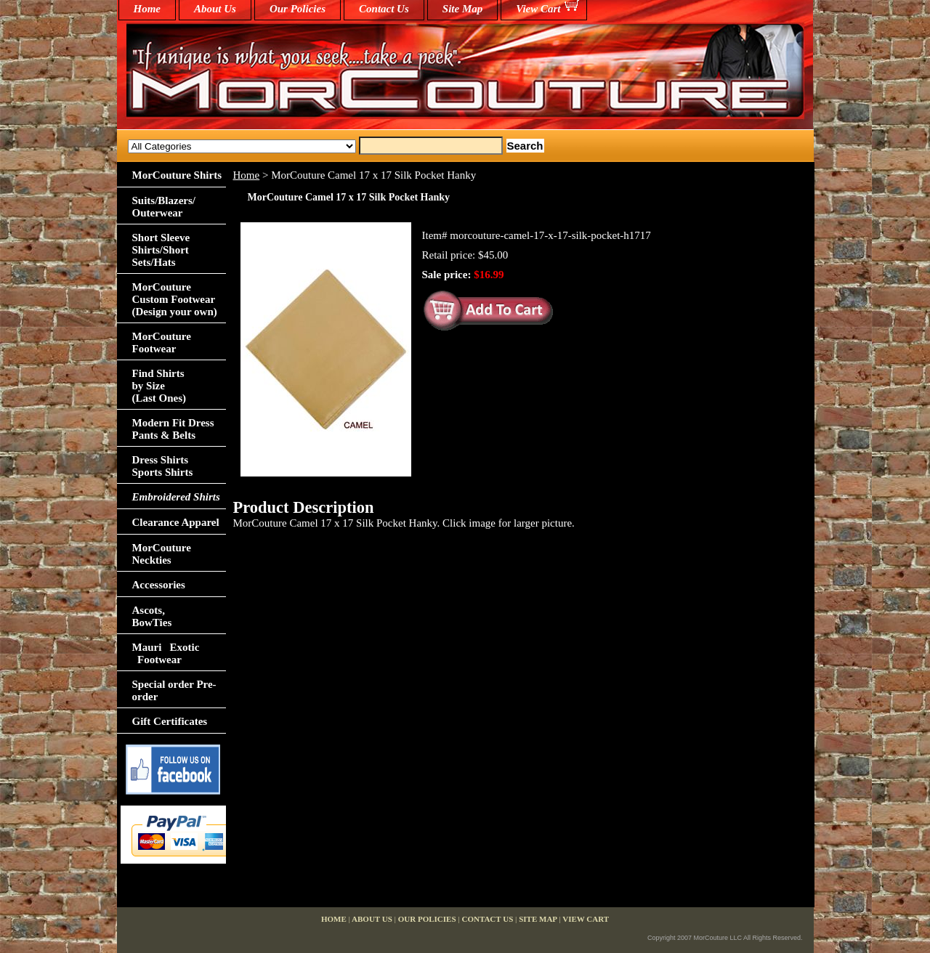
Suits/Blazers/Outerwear (164, 207)
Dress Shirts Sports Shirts (162, 466)
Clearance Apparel (175, 522)
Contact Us (384, 9)
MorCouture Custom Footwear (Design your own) (174, 299)
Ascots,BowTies (152, 616)
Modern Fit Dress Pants (173, 429)
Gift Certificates (170, 721)
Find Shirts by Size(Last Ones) (159, 386)
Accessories (158, 585)
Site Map (462, 9)
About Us (215, 9)
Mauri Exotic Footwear (166, 653)
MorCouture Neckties (161, 554)
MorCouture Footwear (161, 342)
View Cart (538, 9)
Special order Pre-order (174, 690)
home (147, 9)
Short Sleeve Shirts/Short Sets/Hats (161, 250)
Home (246, 175)
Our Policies (298, 9)
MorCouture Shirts (177, 175)
